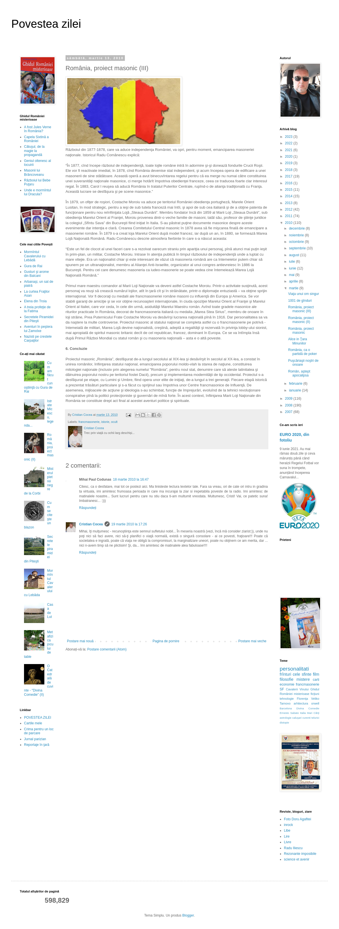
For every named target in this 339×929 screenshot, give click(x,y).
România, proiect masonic (301, 331)
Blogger (188, 915)
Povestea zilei (46, 24)
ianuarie (295, 390)
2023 (289, 137)
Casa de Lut (50, 611)
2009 (289, 399)
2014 (289, 196)
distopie (284, 722)
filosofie (287, 679)
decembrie (297, 228)
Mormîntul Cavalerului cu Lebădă (34, 256)
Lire (287, 836)
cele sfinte (302, 674)
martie (294, 288)
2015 (289, 190)
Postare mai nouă (80, 641)
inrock (288, 825)
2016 (289, 183)
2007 (289, 412)
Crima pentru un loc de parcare (39, 731)
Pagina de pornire (166, 641)
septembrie (298, 248)
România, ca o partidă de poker (302, 352)
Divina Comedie (307, 708)
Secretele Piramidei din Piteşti (38, 319)
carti (316, 680)
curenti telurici (311, 717)
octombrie (297, 242)
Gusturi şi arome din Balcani (36, 274)
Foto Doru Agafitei (297, 819)
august (294, 255)
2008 (289, 405)
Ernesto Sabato (289, 712)
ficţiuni (314, 693)
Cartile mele (33, 723)
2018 (289, 170)
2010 (289, 223)
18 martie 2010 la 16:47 (131, 479)
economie (287, 684)
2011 (289, 216)
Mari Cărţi (313, 712)
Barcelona (286, 708)
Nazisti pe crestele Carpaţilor (38, 339)
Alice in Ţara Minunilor (297, 341)
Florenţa (302, 698)
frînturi (285, 674)
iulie (292, 262)
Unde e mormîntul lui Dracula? (37, 192)
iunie (293, 268)
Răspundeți (87, 508)
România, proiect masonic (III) (301, 309)
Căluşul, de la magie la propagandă (34, 151)
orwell (315, 703)
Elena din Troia (35, 301)
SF (282, 689)
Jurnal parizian (35, 739)
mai (292, 275)
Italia (303, 712)
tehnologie (287, 698)
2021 (289, 150)
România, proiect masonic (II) (301, 320)
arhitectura (301, 703)
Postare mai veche (252, 641)
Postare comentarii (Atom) (107, 649)
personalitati (294, 669)
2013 (289, 203)
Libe (287, 830)
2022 (289, 143)
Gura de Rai (33, 266)
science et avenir (296, 859)
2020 (289, 157)
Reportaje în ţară (36, 745)
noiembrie (297, 235)
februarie (296, 384)
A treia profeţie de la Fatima (37, 309)
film (316, 674)
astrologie (286, 717)
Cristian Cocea (91, 524)
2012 (289, 209)
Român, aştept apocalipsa (299, 373)
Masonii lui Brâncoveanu (34, 172)
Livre (287, 842)
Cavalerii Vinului (297, 689)
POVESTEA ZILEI (37, 718)
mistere (303, 679)
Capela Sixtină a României (36, 139)
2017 (289, 176)
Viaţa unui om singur (303, 294)
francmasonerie (89, 421)
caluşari (297, 717)
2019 (289, 163)
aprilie (294, 281)
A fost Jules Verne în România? (37, 129)
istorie (105, 421)
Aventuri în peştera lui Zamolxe (38, 329)
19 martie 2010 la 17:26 (129, 524)
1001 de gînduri (300, 301)
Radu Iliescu (293, 848)
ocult (114, 421)
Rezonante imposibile (300, 854)
